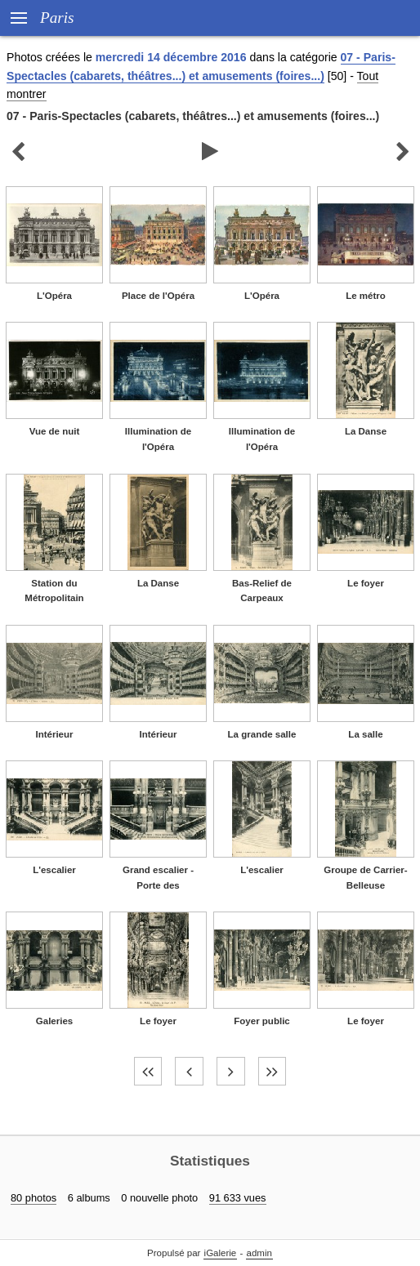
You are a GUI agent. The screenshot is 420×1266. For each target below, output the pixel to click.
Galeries (54, 1021)
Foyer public (261, 1021)
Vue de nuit (54, 431)
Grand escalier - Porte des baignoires (158, 885)
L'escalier (54, 870)
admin (259, 1253)
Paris (57, 17)
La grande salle (262, 734)
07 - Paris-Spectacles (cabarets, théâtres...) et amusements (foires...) (193, 116)
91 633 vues (237, 1198)
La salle (365, 734)
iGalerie (220, 1253)
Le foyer (365, 583)
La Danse (365, 431)
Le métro (366, 296)
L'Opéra (54, 296)
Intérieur (54, 734)
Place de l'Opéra (158, 296)
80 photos (33, 1198)
